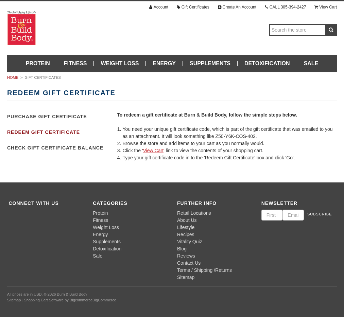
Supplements (210, 63)
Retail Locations (194, 213)
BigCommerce (104, 300)
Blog (182, 248)
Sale (311, 63)
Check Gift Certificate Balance (55, 148)
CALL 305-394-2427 (285, 7)
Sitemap (185, 277)
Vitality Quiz (189, 241)
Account (158, 7)
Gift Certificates (192, 7)
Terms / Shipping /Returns (204, 270)
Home (12, 77)
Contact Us (189, 263)
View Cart (153, 150)
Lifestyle (185, 227)
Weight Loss (120, 63)
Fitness (75, 63)
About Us (187, 220)
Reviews (186, 256)
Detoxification (267, 63)
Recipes (185, 234)
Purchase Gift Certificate (47, 116)
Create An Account (236, 7)
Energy (164, 63)
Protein (38, 63)
